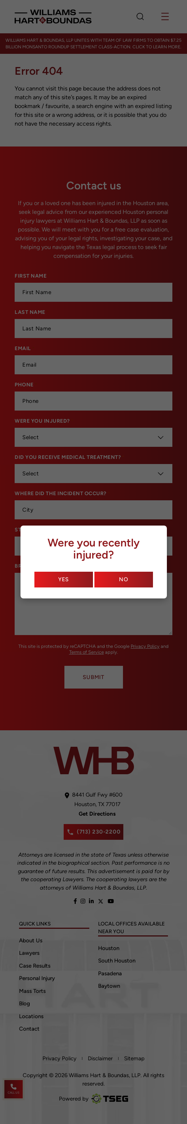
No (123, 579)
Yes (63, 579)
